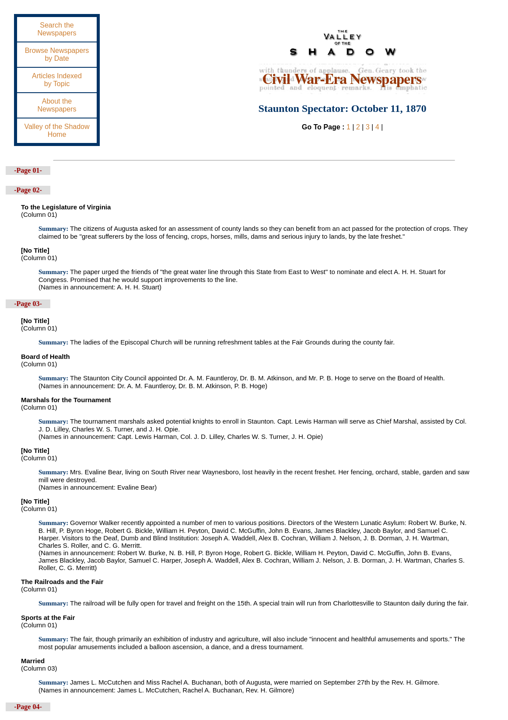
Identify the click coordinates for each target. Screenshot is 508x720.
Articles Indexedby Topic (57, 79)
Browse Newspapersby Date (57, 54)
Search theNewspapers (57, 29)
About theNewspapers (57, 105)
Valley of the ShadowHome (56, 130)
